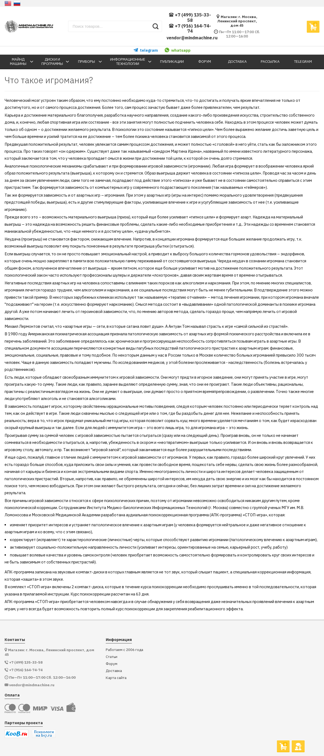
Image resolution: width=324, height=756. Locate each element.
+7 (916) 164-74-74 (190, 28)
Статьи (111, 657)
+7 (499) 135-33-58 (190, 17)
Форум (111, 664)
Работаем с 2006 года (124, 650)
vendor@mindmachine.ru (192, 37)
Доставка (114, 671)
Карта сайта (116, 678)
